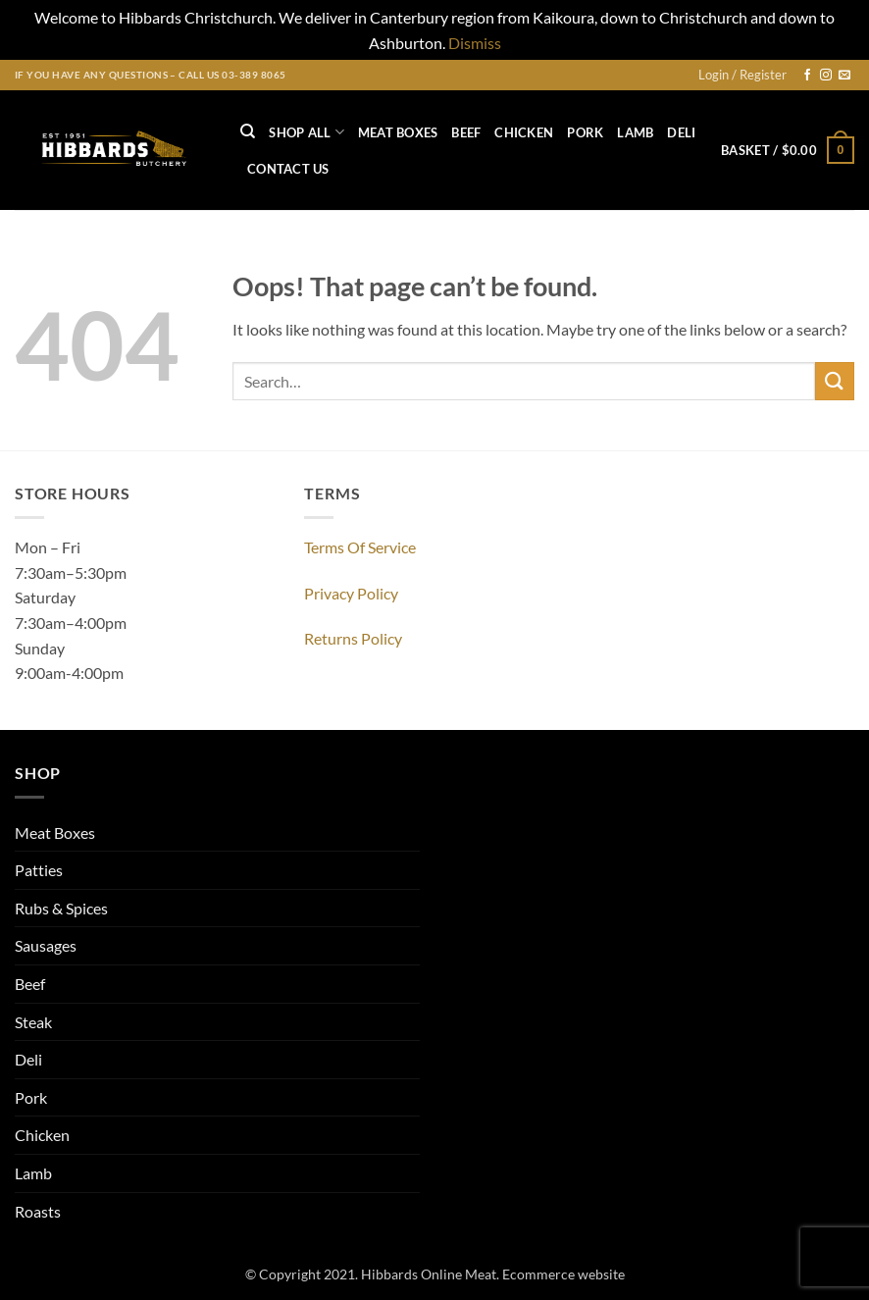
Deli (681, 132)
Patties (39, 869)
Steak (33, 1022)
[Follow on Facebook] (807, 75)
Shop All (306, 132)
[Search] (247, 131)
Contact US (288, 169)
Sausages (46, 945)
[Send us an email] (844, 75)
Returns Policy (353, 638)
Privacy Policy (351, 593)
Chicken (523, 132)
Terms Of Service (360, 547)
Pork (585, 132)
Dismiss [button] (474, 42)
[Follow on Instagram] (826, 75)
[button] (742, 74)
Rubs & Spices (61, 908)
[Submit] (834, 381)
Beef (466, 132)
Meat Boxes (398, 132)
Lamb (635, 132)
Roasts (38, 1211)
